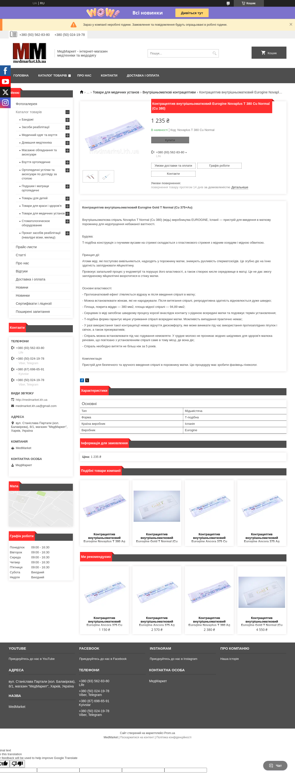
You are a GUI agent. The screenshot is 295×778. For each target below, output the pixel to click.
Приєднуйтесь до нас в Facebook (102, 650)
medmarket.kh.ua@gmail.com (36, 406)
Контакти (109, 75)
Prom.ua (169, 725)
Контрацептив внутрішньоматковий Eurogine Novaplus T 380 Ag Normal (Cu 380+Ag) (104, 530)
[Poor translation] (17, 756)
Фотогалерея (26, 104)
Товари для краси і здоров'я (41, 206)
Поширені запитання (33, 311)
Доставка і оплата (143, 75)
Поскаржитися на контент (137, 729)
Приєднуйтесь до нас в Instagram (173, 650)
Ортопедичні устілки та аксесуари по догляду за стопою (39, 174)
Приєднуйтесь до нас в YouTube (32, 650)
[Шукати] (215, 53)
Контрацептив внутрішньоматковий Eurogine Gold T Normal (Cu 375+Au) (157, 530)
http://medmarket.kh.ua (31, 399)
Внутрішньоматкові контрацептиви (169, 92)
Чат (275, 766)
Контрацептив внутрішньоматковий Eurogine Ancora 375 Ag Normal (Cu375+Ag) (262, 530)
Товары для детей (35, 198)
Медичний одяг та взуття (39, 135)
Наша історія (229, 650)
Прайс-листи (26, 247)
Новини (22, 287)
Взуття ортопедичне (36, 162)
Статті (21, 255)
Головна (21, 75)
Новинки (23, 295)
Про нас (84, 75)
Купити (170, 140)
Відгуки (22, 271)
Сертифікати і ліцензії (34, 303)
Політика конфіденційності (174, 729)
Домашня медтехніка (37, 142)
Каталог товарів (52, 75)
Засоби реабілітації (36, 127)
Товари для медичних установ (116, 92)
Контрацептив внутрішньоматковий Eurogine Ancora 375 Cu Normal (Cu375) (209, 530)
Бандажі (27, 119)
